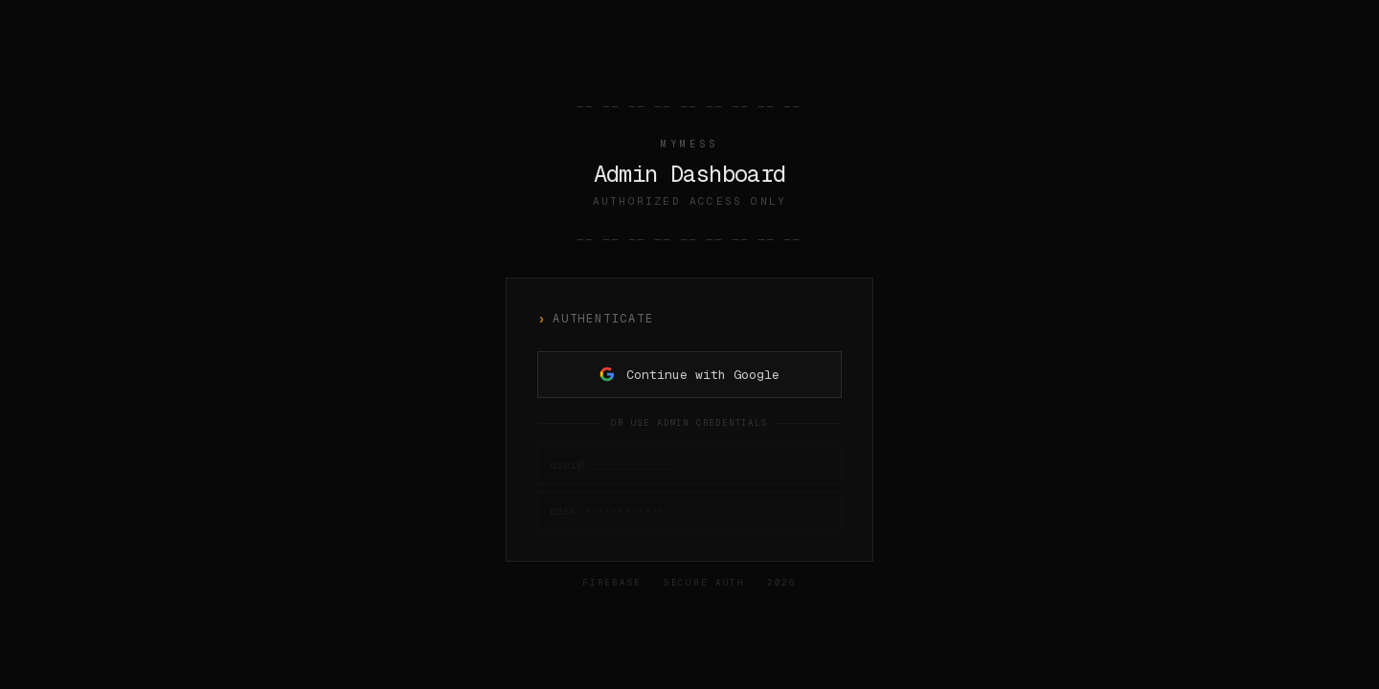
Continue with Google (689, 375)
